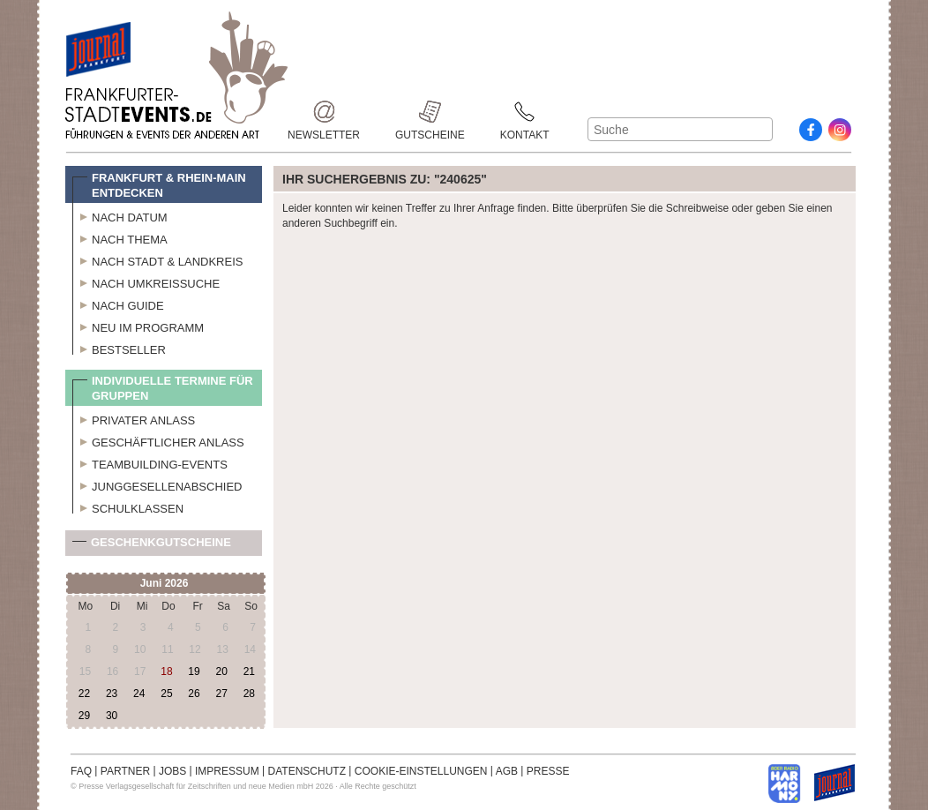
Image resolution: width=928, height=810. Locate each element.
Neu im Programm (138, 325)
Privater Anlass (133, 418)
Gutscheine (430, 112)
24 (139, 693)
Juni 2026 (164, 583)
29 (84, 715)
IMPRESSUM (227, 771)
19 (193, 671)
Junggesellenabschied (157, 484)
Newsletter (324, 112)
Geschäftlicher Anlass (158, 440)
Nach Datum (120, 215)
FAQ (81, 771)
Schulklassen (127, 506)
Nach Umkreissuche (146, 281)
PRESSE (548, 771)
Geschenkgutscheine (151, 546)
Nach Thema (120, 237)
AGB (507, 771)
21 (249, 671)
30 (111, 715)
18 (166, 671)
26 (193, 693)
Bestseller (119, 347)
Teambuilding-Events (150, 462)
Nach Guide (118, 303)
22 (84, 693)
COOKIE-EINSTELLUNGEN (421, 771)
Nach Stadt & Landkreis (157, 259)
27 (221, 693)
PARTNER (125, 771)
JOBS (172, 771)
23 (111, 693)
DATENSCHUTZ (307, 771)
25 (166, 693)
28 (249, 693)
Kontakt (525, 112)
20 (221, 671)
